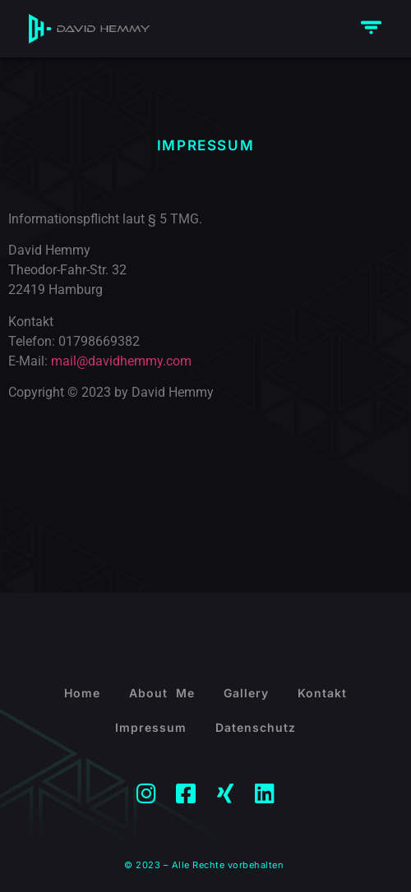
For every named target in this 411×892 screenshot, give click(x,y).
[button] (371, 28)
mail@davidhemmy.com (121, 361)
